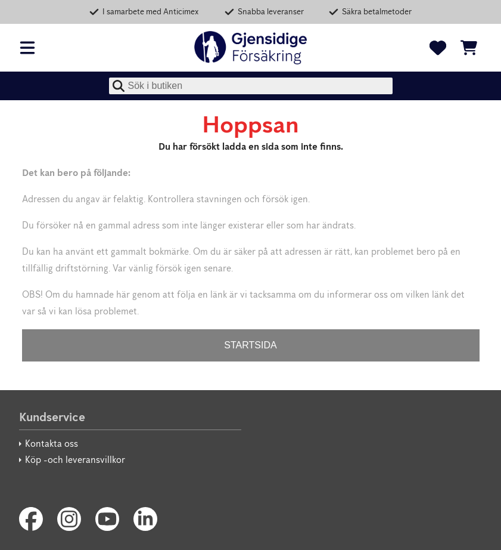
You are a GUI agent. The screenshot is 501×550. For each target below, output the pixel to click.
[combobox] (251, 85)
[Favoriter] (438, 48)
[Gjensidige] (250, 47)
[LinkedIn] (145, 519)
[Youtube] (107, 519)
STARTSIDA (250, 345)
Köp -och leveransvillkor (75, 459)
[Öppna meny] (27, 48)
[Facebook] (31, 519)
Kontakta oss (51, 443)
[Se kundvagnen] (469, 48)
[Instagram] (69, 519)
